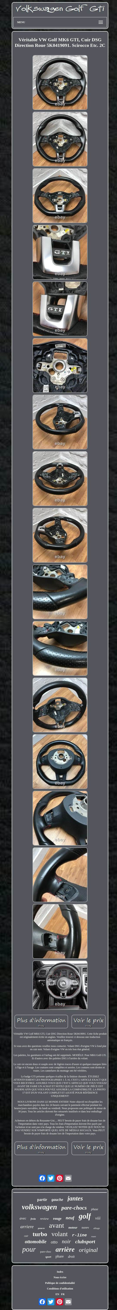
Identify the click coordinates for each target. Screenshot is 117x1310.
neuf (70, 1217)
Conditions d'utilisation (60, 1288)
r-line (79, 1235)
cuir (26, 1235)
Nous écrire (60, 1277)
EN (57, 1294)
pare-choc (45, 1251)
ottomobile (36, 1241)
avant (56, 1225)
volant (59, 1233)
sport (48, 1256)
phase (94, 1209)
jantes (75, 1198)
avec (23, 1218)
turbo (40, 1234)
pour (29, 1249)
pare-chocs (74, 1208)
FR (63, 1294)
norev (85, 1227)
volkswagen (39, 1207)
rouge (57, 1218)
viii (98, 1218)
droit (71, 1256)
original (88, 1250)
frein (33, 1218)
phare (59, 1256)
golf (85, 1216)
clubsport (85, 1241)
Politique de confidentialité (60, 1283)
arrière (65, 1249)
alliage (96, 1228)
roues (93, 1236)
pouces (41, 1228)
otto (54, 1242)
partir (42, 1199)
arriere (27, 1226)
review (44, 1218)
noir (66, 1241)
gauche (57, 1199)
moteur (72, 1227)
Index (60, 1271)
